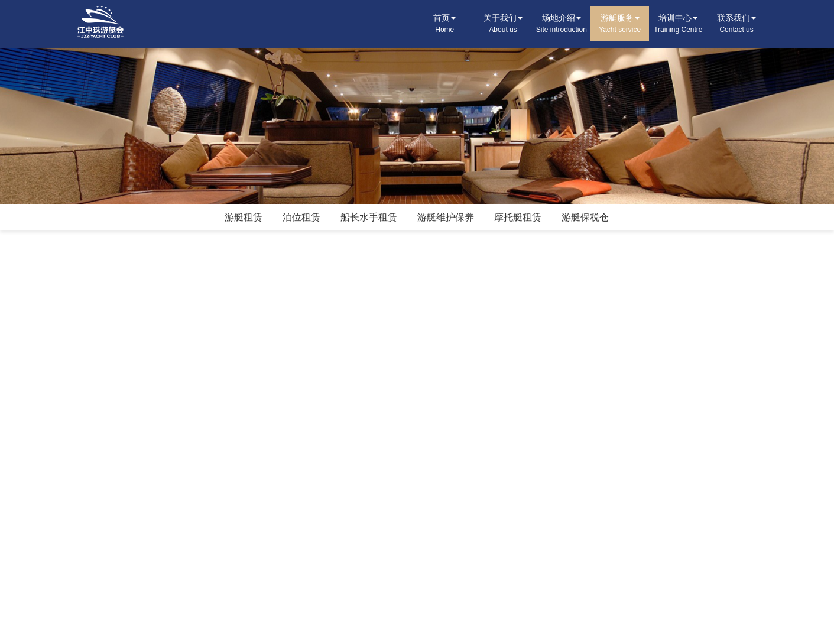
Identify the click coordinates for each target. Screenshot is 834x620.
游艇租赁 (243, 217)
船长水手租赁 (368, 217)
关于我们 (503, 24)
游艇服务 (619, 24)
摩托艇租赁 (517, 217)
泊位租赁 (301, 217)
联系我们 (736, 24)
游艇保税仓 (585, 217)
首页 (444, 24)
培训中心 (678, 24)
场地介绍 (561, 24)
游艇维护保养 (445, 217)
